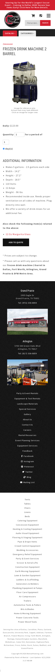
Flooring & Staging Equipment (27, 537)
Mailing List (27, 482)
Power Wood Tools (27, 622)
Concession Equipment (27, 524)
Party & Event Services (27, 558)
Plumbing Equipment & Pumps (27, 588)
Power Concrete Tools (27, 617)
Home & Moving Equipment (27, 613)
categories (28, 33)
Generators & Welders (27, 584)
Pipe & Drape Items (27, 541)
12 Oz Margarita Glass (18, 234)
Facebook (27, 456)
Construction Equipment (27, 567)
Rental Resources (27, 435)
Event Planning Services (27, 440)
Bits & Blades (27, 609)
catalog (11, 33)
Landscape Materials (27, 403)
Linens (27, 512)
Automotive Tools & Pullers (27, 605)
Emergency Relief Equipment (27, 554)
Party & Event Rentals (27, 393)
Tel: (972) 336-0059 (27, 303)
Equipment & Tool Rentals (27, 398)
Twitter (27, 472)
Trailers (27, 600)
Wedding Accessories (27, 550)
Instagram (27, 461)
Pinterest (27, 466)
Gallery (27, 414)
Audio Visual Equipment (27, 533)
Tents (27, 499)
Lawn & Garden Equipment (27, 575)
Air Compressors (27, 596)
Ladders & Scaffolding (27, 579)
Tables (27, 503)
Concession (8, 44)
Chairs (27, 508)
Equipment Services (27, 445)
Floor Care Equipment (27, 592)
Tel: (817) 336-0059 (27, 353)
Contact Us (27, 424)
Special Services (27, 409)
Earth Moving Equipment (27, 571)
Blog (27, 477)
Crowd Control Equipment (27, 546)
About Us (27, 419)
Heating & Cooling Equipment (27, 529)
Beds (27, 516)
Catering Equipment (27, 520)
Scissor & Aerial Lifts (27, 562)
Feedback (27, 451)
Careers (27, 430)
